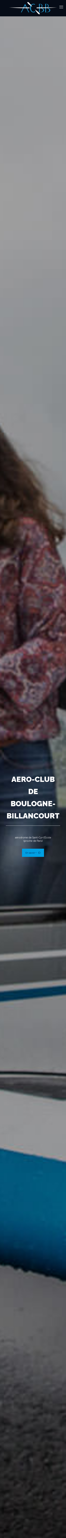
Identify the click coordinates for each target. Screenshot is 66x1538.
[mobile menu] (61, 7)
